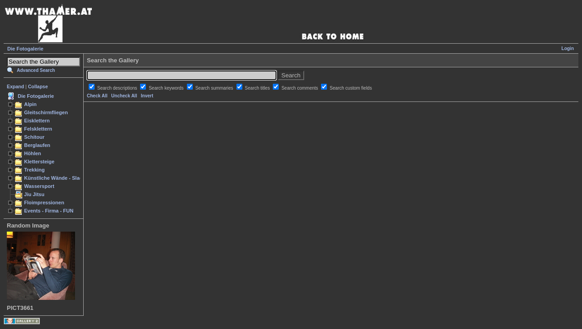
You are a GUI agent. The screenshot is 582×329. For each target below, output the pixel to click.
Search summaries (214, 88)
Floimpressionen (44, 202)
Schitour (34, 137)
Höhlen (32, 153)
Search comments (300, 88)
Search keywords (167, 88)
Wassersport (39, 186)
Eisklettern (37, 120)
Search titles (258, 88)
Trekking (34, 169)
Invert (147, 95)
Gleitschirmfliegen (46, 112)
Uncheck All (124, 95)
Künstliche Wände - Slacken (57, 178)
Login (568, 48)
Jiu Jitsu (34, 194)
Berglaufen (37, 145)
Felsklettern (38, 129)
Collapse (38, 86)
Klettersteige (39, 161)
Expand (15, 86)
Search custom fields (351, 88)
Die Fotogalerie (25, 48)
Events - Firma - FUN (48, 210)
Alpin (30, 104)
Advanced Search (36, 70)
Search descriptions (118, 88)
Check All (97, 95)
